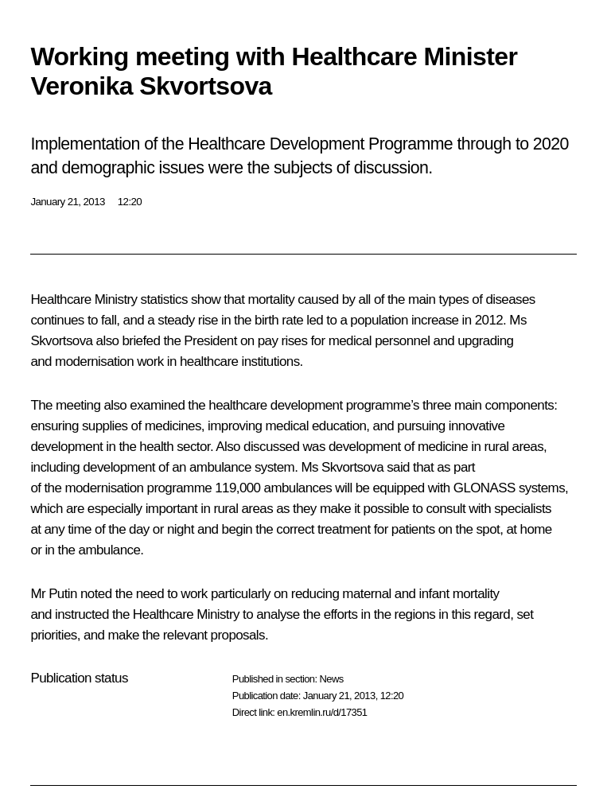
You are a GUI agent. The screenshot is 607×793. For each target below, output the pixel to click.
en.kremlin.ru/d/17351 (322, 712)
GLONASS (484, 488)
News (331, 679)
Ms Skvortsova (342, 467)
